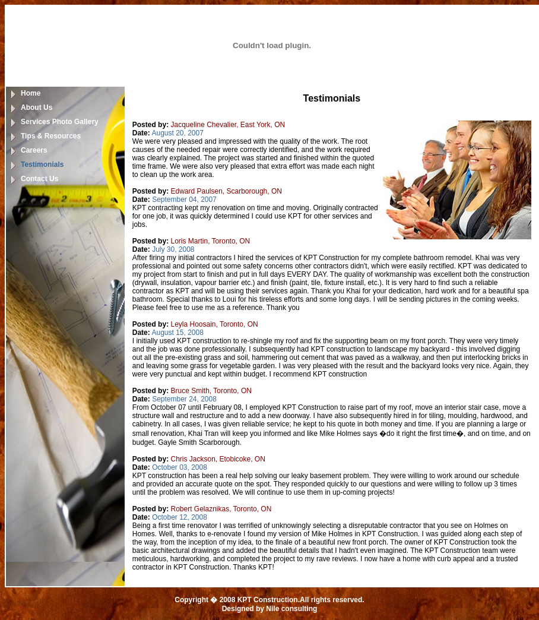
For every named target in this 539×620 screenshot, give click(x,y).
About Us (36, 107)
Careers (34, 150)
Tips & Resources (51, 136)
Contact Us (39, 179)
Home (30, 93)
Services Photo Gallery (60, 122)
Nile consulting (291, 609)
